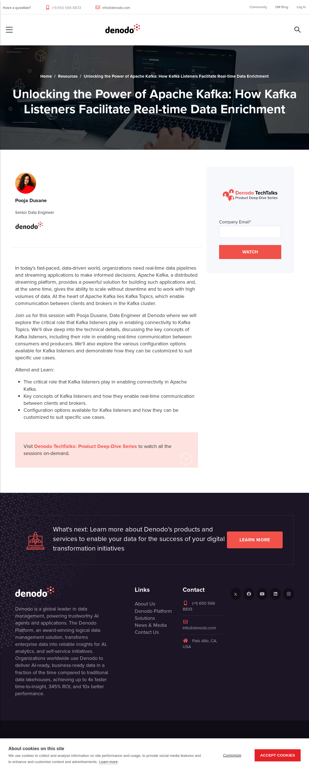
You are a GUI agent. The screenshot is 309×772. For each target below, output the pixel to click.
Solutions (145, 618)
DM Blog (281, 7)
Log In (301, 7)
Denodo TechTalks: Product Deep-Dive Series (85, 446)
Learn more (255, 540)
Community (258, 7)
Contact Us (147, 632)
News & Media (151, 625)
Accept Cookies (277, 755)
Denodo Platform (153, 611)
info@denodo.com (116, 7)
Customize (232, 755)
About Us (145, 603)
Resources (68, 76)
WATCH (250, 252)
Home (46, 76)
